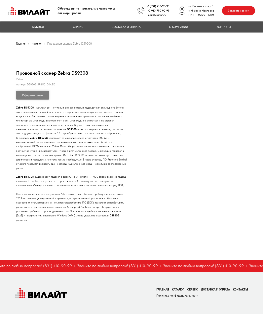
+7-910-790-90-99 (158, 10)
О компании (178, 26)
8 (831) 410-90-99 (158, 6)
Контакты (223, 26)
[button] (238, 10)
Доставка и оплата (126, 26)
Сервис (78, 26)
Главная (21, 43)
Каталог (38, 26)
